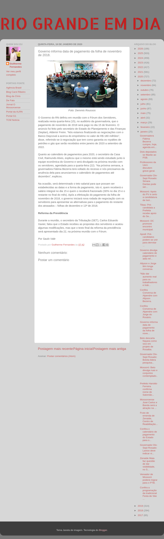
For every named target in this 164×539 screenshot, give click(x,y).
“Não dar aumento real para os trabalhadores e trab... (148, 279)
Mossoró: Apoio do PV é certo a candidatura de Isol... (148, 196)
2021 (141, 72)
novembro (146, 85)
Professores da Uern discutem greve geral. (148, 166)
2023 (141, 62)
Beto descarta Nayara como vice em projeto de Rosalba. (148, 344)
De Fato (10, 100)
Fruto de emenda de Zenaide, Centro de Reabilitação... (149, 418)
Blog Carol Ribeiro (16, 92)
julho (143, 104)
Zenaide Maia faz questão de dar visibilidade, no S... (147, 464)
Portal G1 (11, 116)
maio (143, 113)
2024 (141, 58)
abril (143, 117)
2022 (141, 67)
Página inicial (83, 349)
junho (144, 108)
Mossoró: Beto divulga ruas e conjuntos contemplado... (149, 373)
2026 (141, 48)
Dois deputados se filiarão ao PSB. (148, 154)
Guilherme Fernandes (16, 65)
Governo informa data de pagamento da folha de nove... (149, 328)
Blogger (103, 530)
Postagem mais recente (55, 349)
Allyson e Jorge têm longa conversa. (148, 266)
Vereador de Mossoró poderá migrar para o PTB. (148, 478)
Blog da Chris (13, 96)
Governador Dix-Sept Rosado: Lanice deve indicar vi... (148, 449)
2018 (141, 510)
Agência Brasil (13, 87)
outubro (145, 90)
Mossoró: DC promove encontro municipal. (147, 225)
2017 (141, 515)
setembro (146, 94)
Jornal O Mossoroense (13, 106)
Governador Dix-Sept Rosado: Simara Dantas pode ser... (148, 181)
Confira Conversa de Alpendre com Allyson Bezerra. (148, 296)
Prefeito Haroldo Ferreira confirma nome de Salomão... (148, 389)
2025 (141, 53)
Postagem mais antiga (109, 349)
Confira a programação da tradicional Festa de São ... (148, 493)
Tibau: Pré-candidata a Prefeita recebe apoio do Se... (148, 210)
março (144, 122)
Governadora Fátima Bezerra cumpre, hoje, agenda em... (148, 141)
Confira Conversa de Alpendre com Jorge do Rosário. (148, 312)
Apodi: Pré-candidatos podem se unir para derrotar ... (149, 240)
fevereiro (145, 127)
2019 (141, 506)
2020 (141, 76)
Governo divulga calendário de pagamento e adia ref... (148, 254)
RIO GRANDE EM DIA (80, 23)
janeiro (144, 131)
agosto (144, 99)
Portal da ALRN (14, 111)
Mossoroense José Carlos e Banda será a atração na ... (148, 404)
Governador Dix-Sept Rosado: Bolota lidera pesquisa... (148, 358)
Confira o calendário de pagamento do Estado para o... (148, 435)
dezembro (146, 80)
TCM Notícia (12, 120)
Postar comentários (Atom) (61, 356)
